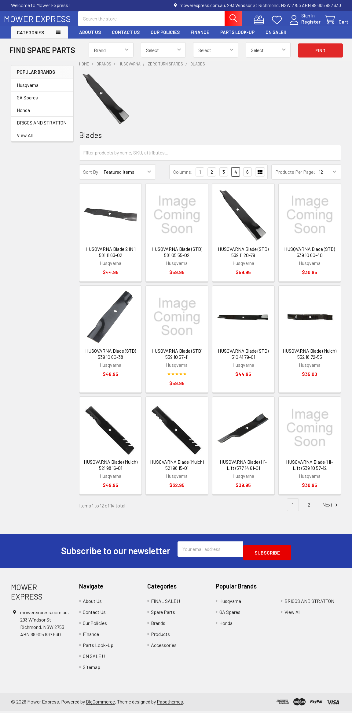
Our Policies (165, 37)
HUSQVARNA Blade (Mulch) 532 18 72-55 (309, 359)
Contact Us (126, 37)
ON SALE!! (276, 37)
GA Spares (27, 103)
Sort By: (91, 177)
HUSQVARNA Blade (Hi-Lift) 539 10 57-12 (309, 470)
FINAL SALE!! (165, 603)
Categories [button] (30, 38)
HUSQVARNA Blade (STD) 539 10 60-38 (110, 359)
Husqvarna (27, 90)
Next (330, 510)
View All (25, 140)
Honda (23, 115)
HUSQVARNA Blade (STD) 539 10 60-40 (309, 257)
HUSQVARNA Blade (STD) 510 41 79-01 (243, 359)
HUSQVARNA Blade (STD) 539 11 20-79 (243, 257)
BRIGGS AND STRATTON (42, 128)
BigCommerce (100, 703)
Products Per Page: (295, 177)
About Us (90, 37)
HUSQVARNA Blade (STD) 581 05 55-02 (177, 257)
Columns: (183, 177)
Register (303, 25)
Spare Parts (163, 614)
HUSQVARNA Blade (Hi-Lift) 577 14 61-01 (243, 470)
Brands (158, 625)
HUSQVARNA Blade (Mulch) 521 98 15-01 (177, 470)
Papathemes (170, 703)
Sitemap (91, 669)
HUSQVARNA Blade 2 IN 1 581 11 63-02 (111, 257)
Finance (200, 37)
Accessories (164, 647)
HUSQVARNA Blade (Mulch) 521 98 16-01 (111, 470)
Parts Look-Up (237, 37)
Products (160, 636)
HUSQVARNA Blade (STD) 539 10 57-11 (177, 359)
